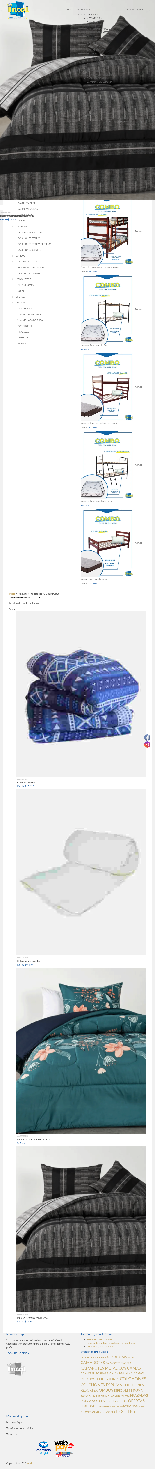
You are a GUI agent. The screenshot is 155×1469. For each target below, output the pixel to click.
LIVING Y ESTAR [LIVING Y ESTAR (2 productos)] (117, 1401)
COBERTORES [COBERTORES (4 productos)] (108, 1379)
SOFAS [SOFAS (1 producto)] (111, 1411)
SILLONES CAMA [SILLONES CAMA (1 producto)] (90, 1411)
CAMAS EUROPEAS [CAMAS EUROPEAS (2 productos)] (93, 1373)
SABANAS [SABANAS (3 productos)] (130, 1406)
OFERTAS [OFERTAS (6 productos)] (136, 1400)
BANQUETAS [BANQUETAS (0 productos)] (132, 1358)
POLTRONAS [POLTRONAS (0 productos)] (102, 1406)
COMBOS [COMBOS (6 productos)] (104, 1390)
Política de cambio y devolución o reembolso (111, 1342)
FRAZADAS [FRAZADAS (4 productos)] (139, 1395)
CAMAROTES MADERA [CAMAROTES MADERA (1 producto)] (118, 1362)
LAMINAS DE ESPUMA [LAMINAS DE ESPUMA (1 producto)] (93, 1401)
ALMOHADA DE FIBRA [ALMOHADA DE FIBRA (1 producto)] (93, 1357)
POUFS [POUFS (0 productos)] (110, 1406)
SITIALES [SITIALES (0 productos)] (103, 1412)
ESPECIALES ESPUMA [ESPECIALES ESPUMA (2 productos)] (128, 1390)
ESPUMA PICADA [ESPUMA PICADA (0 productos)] (122, 1396)
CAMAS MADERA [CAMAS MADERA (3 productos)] (120, 1373)
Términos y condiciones (99, 1339)
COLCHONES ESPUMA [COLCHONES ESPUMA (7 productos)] (101, 1384)
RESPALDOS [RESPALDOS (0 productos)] (118, 1406)
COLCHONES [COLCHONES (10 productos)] (133, 1378)
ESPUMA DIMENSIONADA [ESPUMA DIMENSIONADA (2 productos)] (98, 1395)
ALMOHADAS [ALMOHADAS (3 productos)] (117, 1357)
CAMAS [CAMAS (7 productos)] (134, 1368)
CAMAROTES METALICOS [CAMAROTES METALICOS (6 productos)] (103, 1368)
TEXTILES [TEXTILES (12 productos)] (125, 1411)
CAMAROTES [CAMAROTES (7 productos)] (93, 1362)
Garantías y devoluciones (100, 1346)
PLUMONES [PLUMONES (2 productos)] (88, 1406)
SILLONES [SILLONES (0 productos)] (142, 1406)
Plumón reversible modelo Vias (16, 215)
